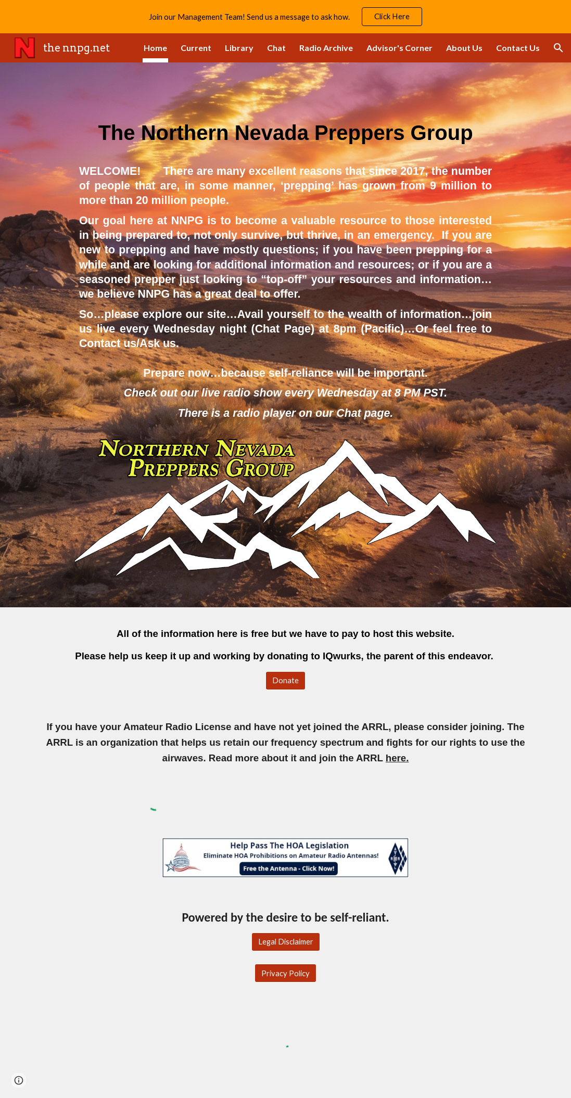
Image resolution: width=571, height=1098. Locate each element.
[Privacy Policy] (285, 973)
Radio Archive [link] (326, 48)
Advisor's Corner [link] (399, 48)
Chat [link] (276, 48)
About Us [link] (464, 48)
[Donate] (285, 681)
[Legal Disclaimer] (286, 942)
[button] (558, 47)
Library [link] (239, 48)
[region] (285, 16)
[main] (285, 124)
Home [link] (155, 48)
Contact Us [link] (518, 48)
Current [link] (196, 48)
